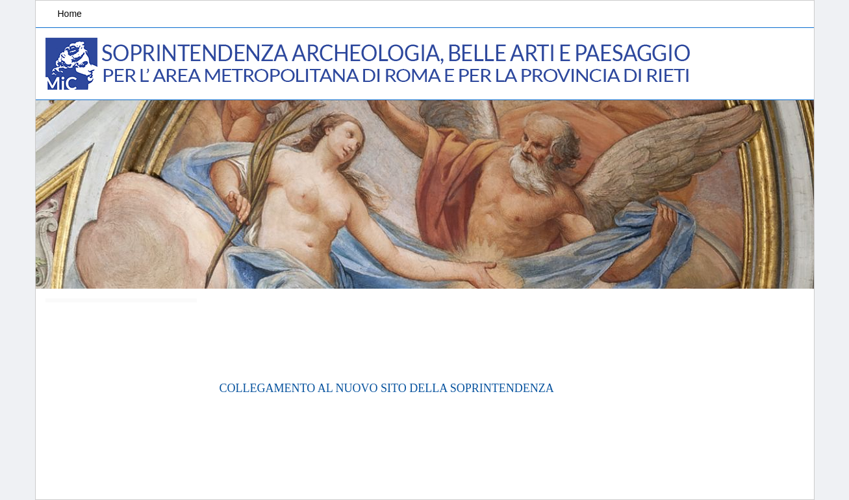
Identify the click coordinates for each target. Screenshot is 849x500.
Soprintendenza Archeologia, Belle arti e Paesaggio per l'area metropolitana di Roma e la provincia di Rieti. (370, 64)
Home (70, 13)
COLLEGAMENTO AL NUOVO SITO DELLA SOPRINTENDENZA (387, 388)
